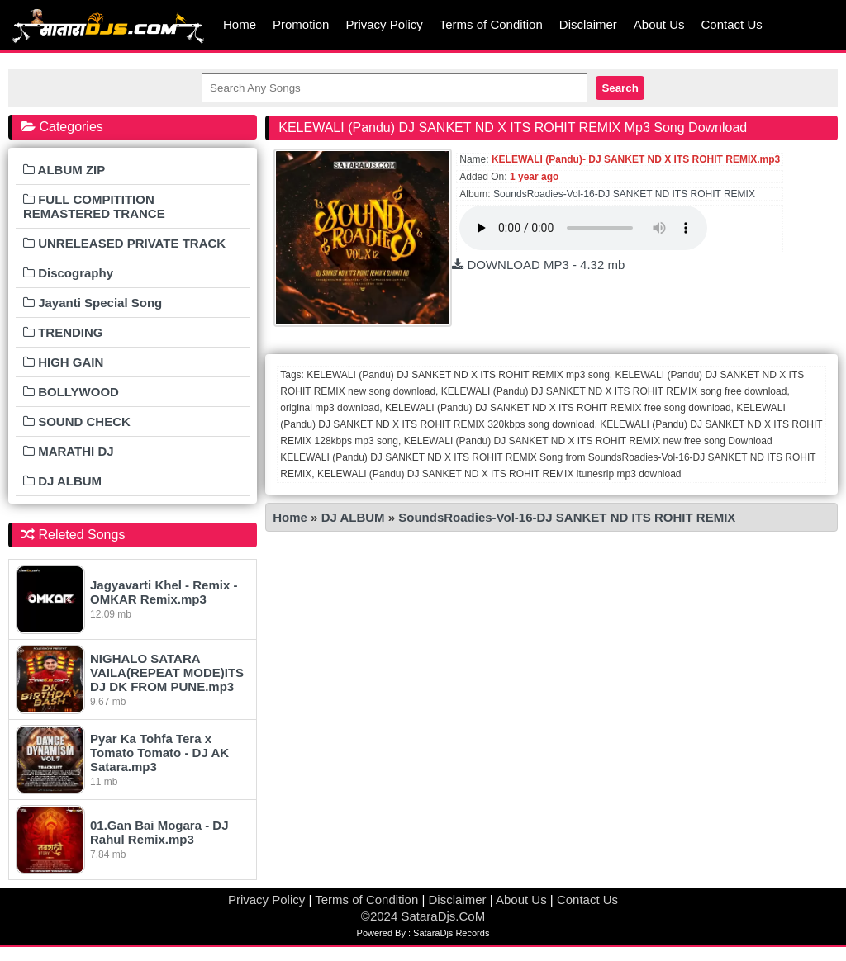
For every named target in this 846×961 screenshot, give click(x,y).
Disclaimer (588, 24)
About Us (659, 24)
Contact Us (732, 24)
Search (619, 88)
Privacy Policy (383, 24)
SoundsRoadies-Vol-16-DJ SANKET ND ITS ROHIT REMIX (624, 194)
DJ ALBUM (354, 517)
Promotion (301, 24)
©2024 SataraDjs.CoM (423, 916)
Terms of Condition (491, 24)
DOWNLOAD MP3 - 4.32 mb (538, 265)
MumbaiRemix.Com (107, 25)
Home (239, 24)
